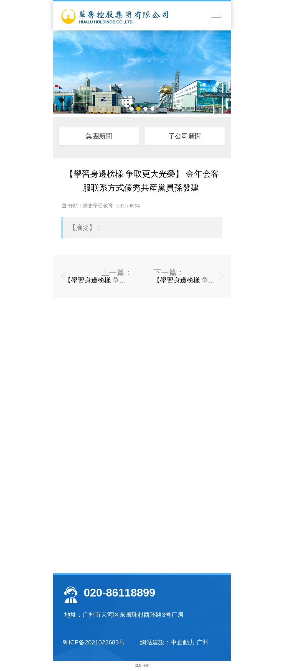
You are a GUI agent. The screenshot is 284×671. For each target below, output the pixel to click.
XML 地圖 (142, 666)
